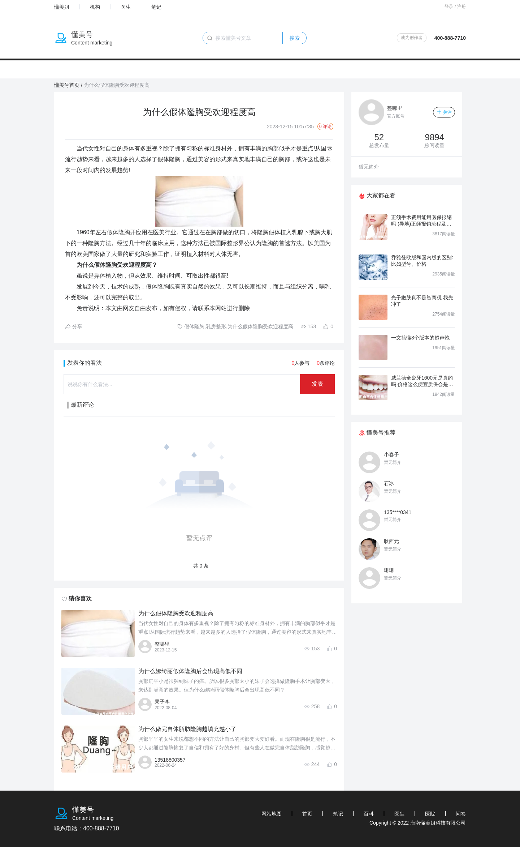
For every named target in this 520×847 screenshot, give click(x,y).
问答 (461, 814)
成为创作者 (411, 37)
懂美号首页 (66, 85)
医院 (430, 814)
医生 (126, 7)
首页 (307, 814)
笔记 (156, 7)
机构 (95, 7)
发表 (317, 384)
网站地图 (271, 814)
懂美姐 (61, 7)
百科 (369, 814)
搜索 (295, 38)
